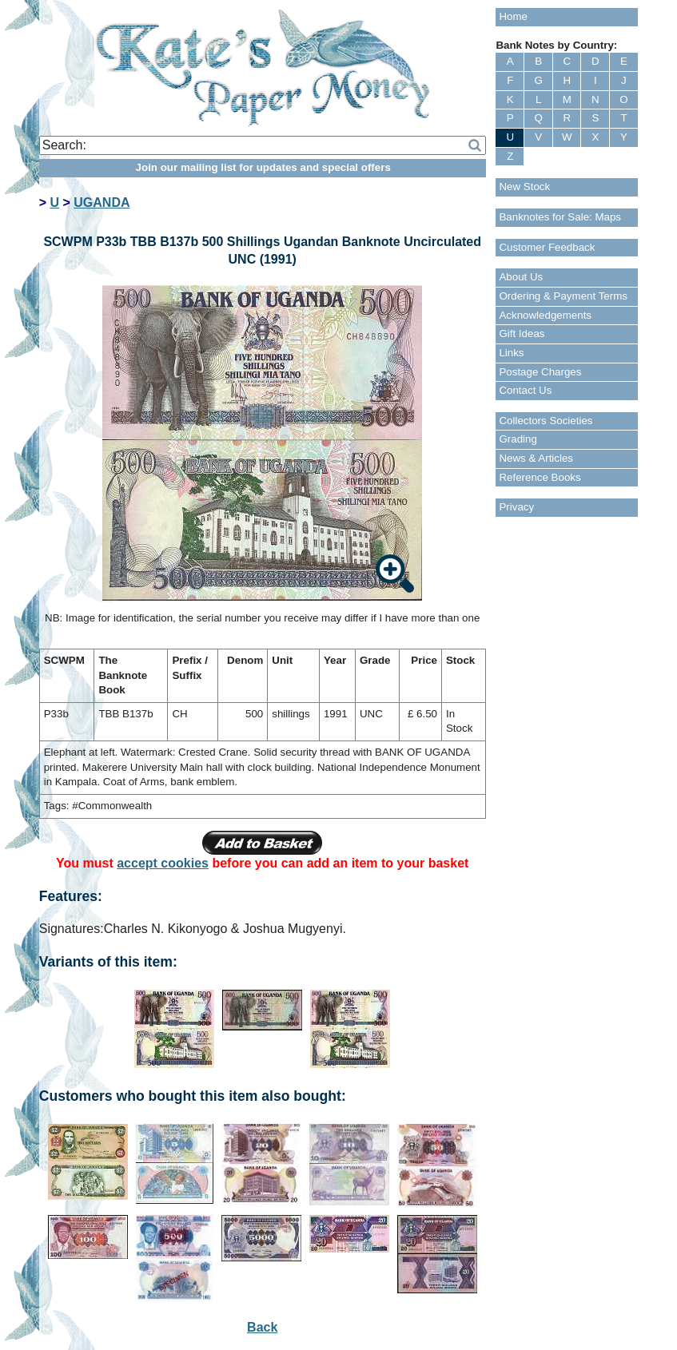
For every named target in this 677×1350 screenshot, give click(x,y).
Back (262, 1327)
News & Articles (536, 458)
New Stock (524, 187)
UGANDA (101, 202)
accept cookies (163, 863)
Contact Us (525, 390)
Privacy (516, 507)
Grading (517, 439)
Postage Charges (540, 372)
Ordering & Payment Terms (563, 296)
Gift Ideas (521, 333)
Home (513, 16)
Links (511, 353)
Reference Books (539, 477)
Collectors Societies (545, 421)
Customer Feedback (547, 247)
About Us (521, 277)
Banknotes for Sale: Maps (560, 217)
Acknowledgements (545, 315)
